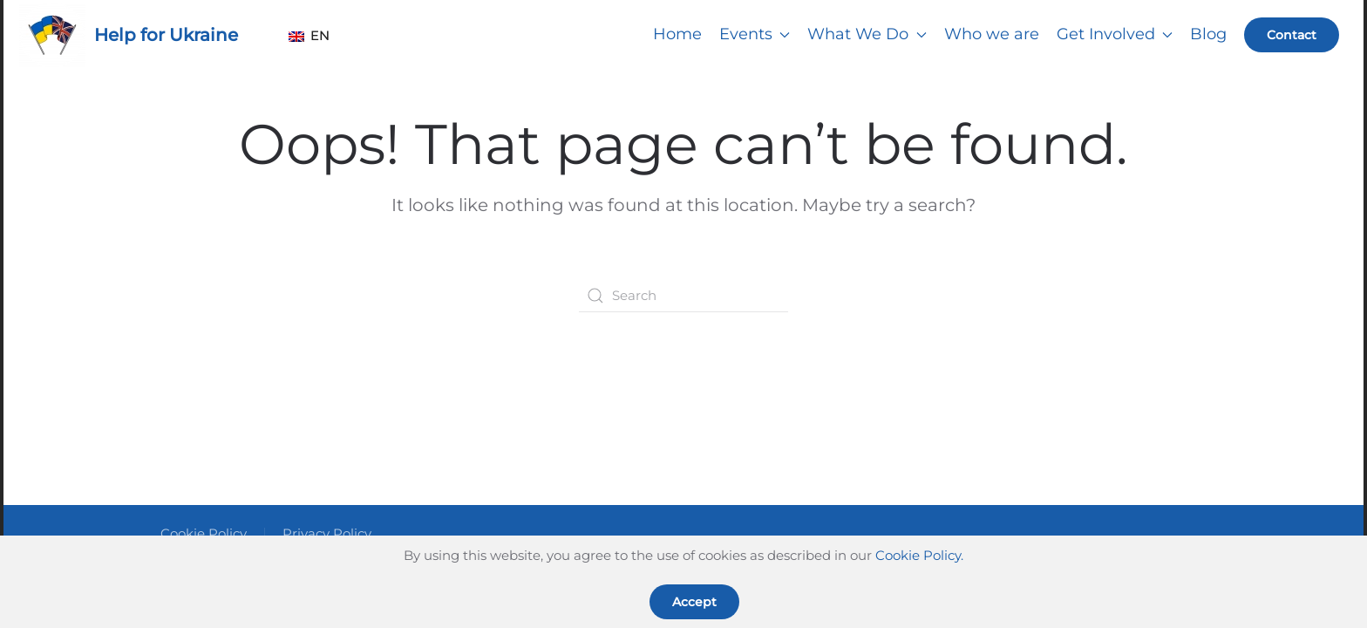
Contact (1291, 35)
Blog (1208, 34)
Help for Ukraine (166, 34)
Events (755, 34)
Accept (694, 602)
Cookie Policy (203, 533)
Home (677, 34)
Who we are (991, 34)
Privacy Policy (326, 533)
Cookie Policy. (919, 555)
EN (305, 35)
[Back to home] (52, 35)
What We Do (867, 34)
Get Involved (1115, 34)
